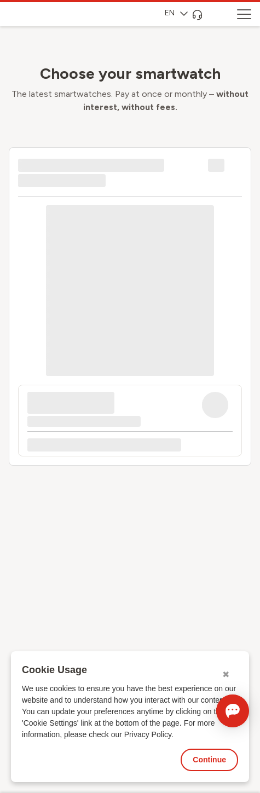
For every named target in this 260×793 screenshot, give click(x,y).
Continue (209, 759)
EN (176, 13)
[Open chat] (232, 710)
